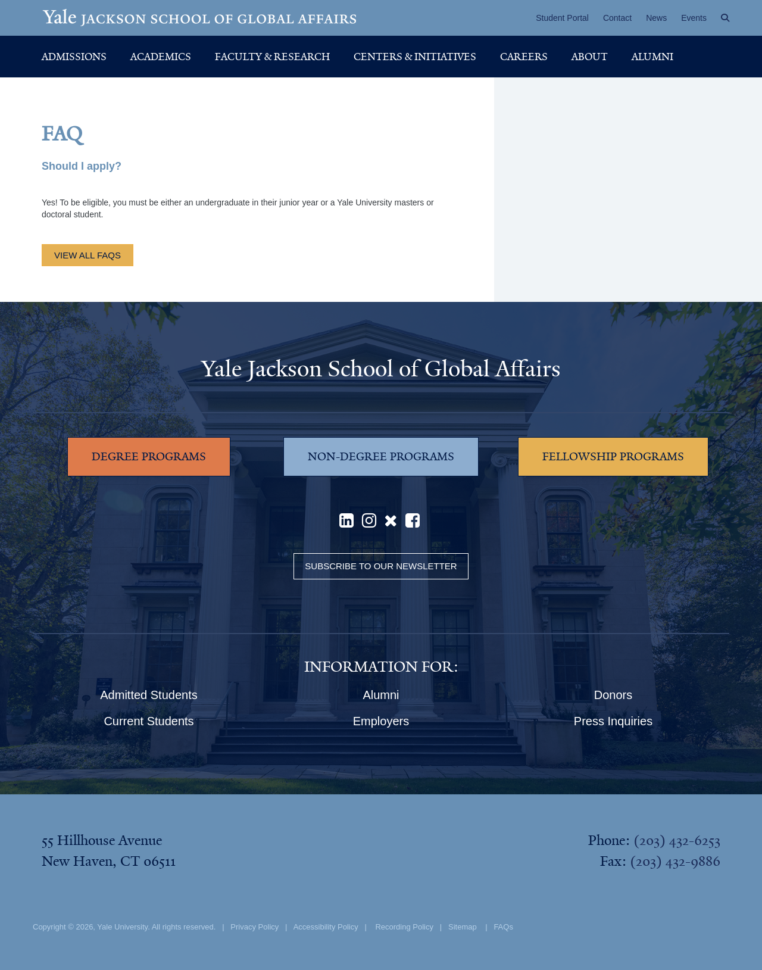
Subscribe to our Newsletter (381, 566)
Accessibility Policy (325, 926)
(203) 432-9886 (675, 861)
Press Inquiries (613, 721)
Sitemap (462, 926)
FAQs (503, 926)
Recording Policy (404, 926)
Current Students (148, 721)
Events (694, 18)
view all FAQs (87, 255)
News (656, 18)
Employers (381, 721)
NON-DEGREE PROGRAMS (381, 457)
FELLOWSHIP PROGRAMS (613, 457)
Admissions (74, 56)
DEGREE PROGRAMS (149, 457)
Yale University (122, 926)
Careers (524, 56)
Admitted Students (148, 694)
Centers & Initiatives (415, 56)
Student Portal (562, 18)
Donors (613, 694)
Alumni (652, 56)
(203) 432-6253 (676, 840)
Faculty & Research (272, 56)
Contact (617, 18)
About (590, 56)
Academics (160, 56)
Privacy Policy (254, 926)
